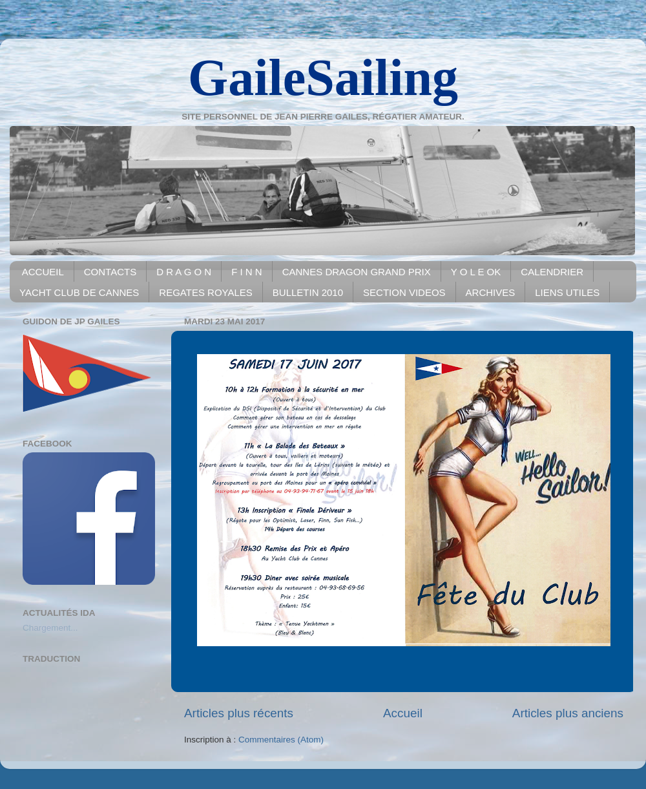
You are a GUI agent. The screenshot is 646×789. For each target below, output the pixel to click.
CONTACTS (110, 271)
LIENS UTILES (567, 292)
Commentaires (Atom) (281, 739)
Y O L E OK (476, 271)
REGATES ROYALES (206, 292)
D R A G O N (183, 271)
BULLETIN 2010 (308, 292)
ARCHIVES (491, 292)
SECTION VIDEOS (404, 292)
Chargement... (50, 628)
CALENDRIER (552, 271)
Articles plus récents (238, 713)
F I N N (246, 271)
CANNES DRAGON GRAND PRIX (356, 271)
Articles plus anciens (567, 713)
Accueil (402, 713)
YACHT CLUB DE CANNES (79, 292)
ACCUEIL (43, 271)
